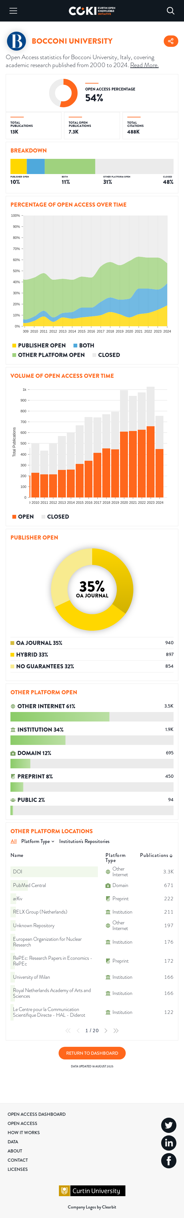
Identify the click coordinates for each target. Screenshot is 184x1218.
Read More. (144, 64)
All (14, 841)
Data (13, 1142)
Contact (18, 1160)
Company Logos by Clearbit (92, 1207)
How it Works (24, 1132)
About (15, 1151)
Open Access (22, 1123)
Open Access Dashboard (37, 1114)
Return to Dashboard (92, 1053)
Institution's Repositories (84, 841)
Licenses (18, 1169)
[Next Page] (106, 1031)
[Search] (170, 10)
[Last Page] (116, 1031)
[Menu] (13, 10)
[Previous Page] (78, 1031)
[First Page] (68, 1031)
